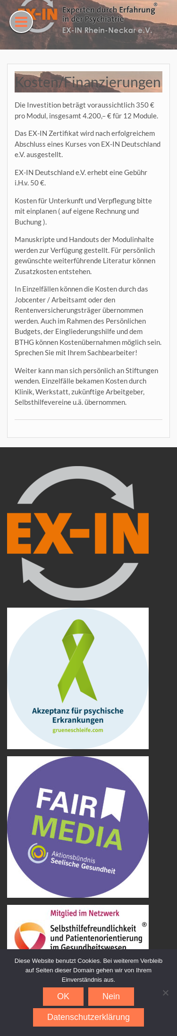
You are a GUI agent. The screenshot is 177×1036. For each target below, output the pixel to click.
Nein (111, 996)
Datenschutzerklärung (88, 1017)
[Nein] (165, 992)
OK (63, 996)
